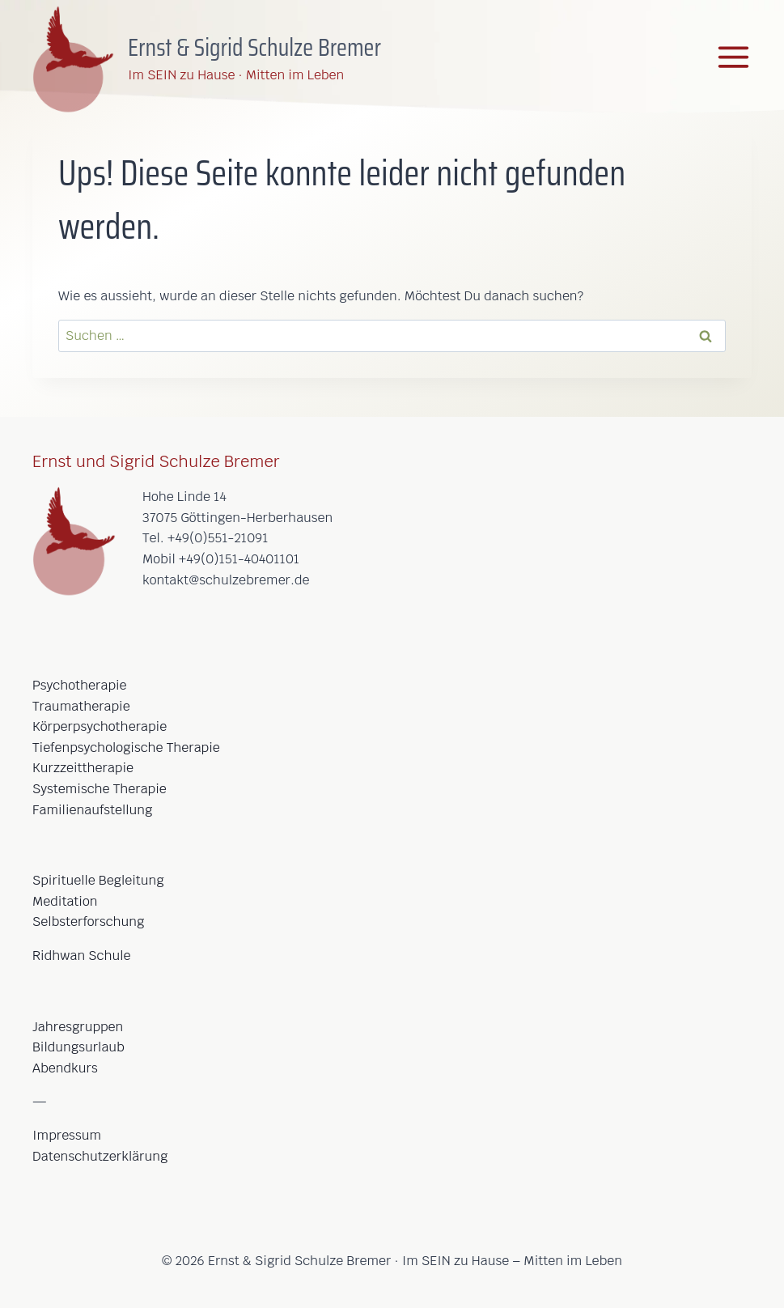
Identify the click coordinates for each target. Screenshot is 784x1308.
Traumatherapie (81, 706)
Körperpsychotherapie (99, 726)
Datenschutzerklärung (99, 1156)
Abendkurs (65, 1068)
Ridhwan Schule (81, 955)
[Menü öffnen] (733, 57)
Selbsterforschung (88, 921)
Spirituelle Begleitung (98, 880)
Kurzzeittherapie (82, 767)
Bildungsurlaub (78, 1046)
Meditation (64, 901)
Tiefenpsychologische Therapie (126, 747)
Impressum (66, 1135)
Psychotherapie (79, 685)
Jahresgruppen (77, 1026)
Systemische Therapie (99, 788)
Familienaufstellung (92, 809)
